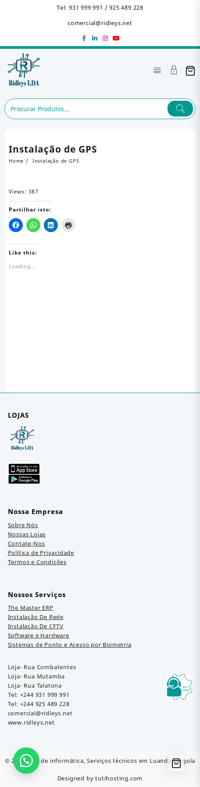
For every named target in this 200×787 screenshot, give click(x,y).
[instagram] (105, 38)
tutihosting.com (119, 778)
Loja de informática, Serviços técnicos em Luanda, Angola (111, 761)
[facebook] (84, 38)
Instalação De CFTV (36, 626)
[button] (26, 760)
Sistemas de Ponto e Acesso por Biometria (70, 645)
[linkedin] (95, 38)
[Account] (174, 71)
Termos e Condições (37, 562)
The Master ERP (31, 608)
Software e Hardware (38, 635)
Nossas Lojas (27, 534)
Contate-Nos (26, 543)
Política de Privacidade (41, 553)
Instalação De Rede (36, 617)
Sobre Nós (23, 525)
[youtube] (116, 38)
